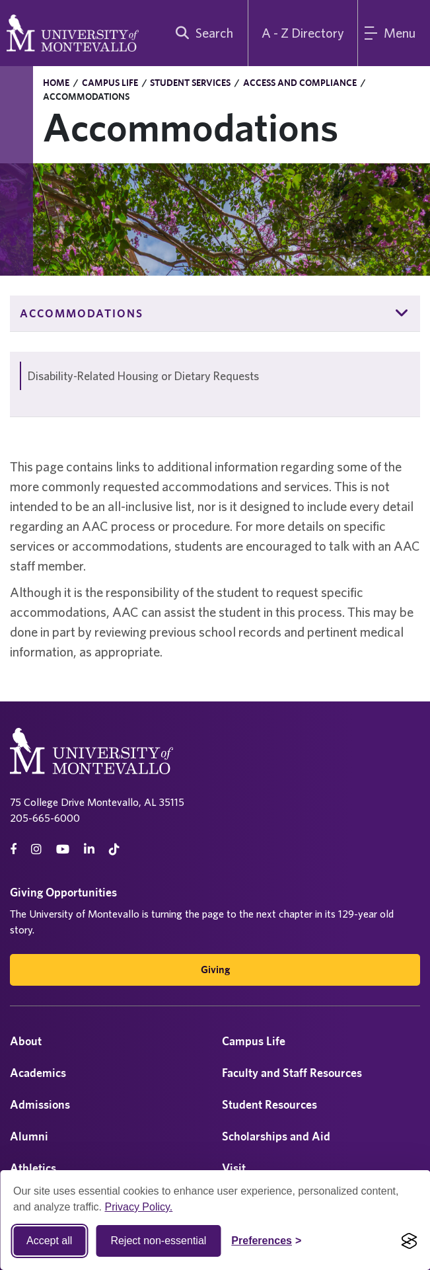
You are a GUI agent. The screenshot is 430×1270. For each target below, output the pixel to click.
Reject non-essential (158, 1240)
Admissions (40, 1104)
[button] (402, 313)
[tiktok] (114, 849)
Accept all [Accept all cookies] (49, 1240)
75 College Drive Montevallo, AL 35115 (97, 802)
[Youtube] (62, 849)
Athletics (33, 1168)
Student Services (190, 82)
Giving (215, 969)
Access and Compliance (300, 82)
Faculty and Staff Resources (292, 1073)
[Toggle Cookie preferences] (266, 1241)
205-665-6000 (45, 818)
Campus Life (110, 82)
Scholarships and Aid (276, 1136)
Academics (38, 1073)
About (26, 1041)
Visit (234, 1168)
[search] (201, 33)
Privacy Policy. (138, 1206)
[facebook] (13, 849)
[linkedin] (89, 849)
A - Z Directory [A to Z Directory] (303, 32)
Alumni (29, 1136)
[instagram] (36, 849)
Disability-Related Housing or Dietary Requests (143, 376)
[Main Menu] (394, 33)
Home (56, 82)
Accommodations (81, 313)
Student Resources (269, 1104)
